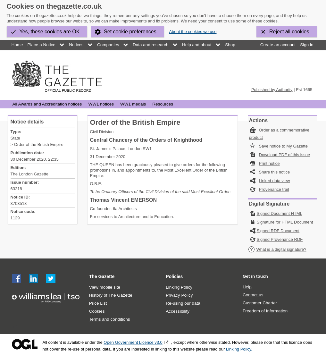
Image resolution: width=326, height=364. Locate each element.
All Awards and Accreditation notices (47, 104)
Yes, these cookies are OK (50, 31)
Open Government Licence (25, 344)
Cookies (97, 311)
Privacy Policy (179, 295)
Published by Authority (272, 89)
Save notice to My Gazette (283, 146)
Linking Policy (179, 287)
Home (17, 44)
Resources (162, 104)
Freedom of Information (265, 311)
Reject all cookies (289, 31)
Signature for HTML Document (285, 222)
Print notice (269, 163)
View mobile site (104, 287)
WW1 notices (101, 104)
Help (247, 286)
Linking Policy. (239, 349)
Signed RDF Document (278, 230)
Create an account (278, 44)
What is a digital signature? (277, 249)
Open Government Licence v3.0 (133, 342)
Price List (98, 303)
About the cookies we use (192, 31)
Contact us (253, 294)
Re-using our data (183, 303)
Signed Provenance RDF (280, 239)
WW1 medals (133, 104)
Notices (76, 44)
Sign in (306, 44)
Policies (174, 276)
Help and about (197, 44)
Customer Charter (260, 303)
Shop (230, 44)
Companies (108, 44)
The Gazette (102, 276)
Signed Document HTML (279, 213)
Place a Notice (41, 44)
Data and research (150, 44)
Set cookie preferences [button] (130, 31)
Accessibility (177, 311)
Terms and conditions (109, 319)
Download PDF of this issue (284, 154)
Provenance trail (274, 189)
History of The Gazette (110, 295)
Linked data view (274, 180)
